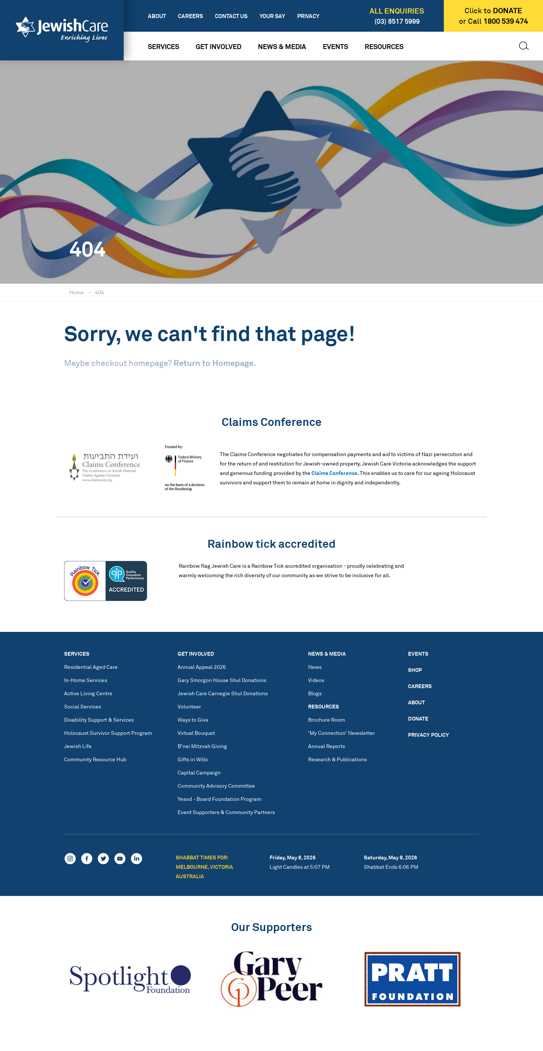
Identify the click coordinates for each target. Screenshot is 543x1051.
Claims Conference (334, 473)
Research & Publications (337, 759)
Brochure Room (326, 719)
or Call (493, 21)
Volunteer (189, 706)
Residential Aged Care (91, 667)
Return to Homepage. (214, 363)
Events (335, 46)
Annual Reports (326, 746)
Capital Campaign (199, 772)
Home (76, 292)
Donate (418, 718)
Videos (316, 680)
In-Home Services (85, 680)
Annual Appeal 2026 (202, 667)
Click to (493, 10)
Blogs (315, 693)
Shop (415, 670)
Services (163, 46)
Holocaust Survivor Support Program (108, 733)
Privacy (308, 16)
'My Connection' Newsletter (341, 733)
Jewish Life (78, 746)
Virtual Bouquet (196, 733)
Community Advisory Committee (216, 785)
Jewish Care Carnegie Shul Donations (223, 693)
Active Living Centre (88, 693)
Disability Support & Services (99, 719)
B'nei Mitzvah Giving (202, 746)
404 (99, 292)
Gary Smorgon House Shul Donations (222, 680)
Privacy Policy (428, 734)
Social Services (82, 706)
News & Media (282, 46)
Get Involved (218, 46)
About (157, 16)
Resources (384, 46)
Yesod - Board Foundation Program (219, 799)
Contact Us (231, 16)
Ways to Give (193, 719)
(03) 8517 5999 (397, 21)
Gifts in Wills (193, 759)
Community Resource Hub (95, 759)
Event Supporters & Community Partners (226, 812)
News (315, 667)
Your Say (272, 16)
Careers (190, 16)
